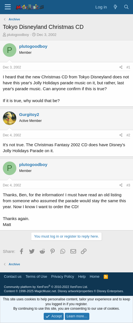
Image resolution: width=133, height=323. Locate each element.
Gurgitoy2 (29, 114)
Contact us (12, 276)
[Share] (121, 67)
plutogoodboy (18, 35)
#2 (128, 135)
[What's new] (115, 7)
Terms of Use (36, 276)
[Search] (126, 7)
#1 (128, 67)
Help (82, 276)
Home (94, 276)
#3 (128, 185)
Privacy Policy (62, 276)
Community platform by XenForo (46, 286)
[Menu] (7, 7)
